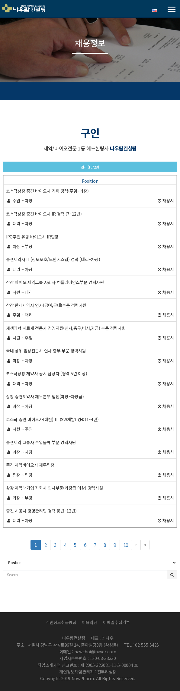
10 (128, 546)
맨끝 (144, 545)
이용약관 (89, 622)
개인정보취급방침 (61, 622)
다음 (136, 545)
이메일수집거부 (116, 622)
